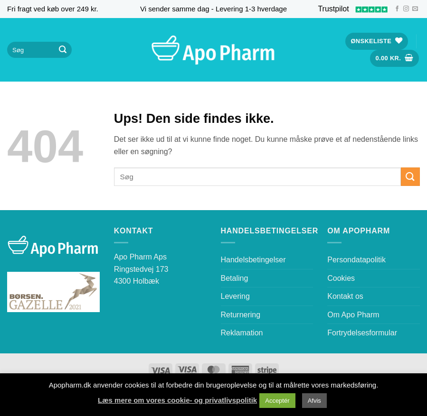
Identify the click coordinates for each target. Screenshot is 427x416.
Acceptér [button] (277, 400)
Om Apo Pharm (353, 315)
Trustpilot (353, 9)
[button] (394, 58)
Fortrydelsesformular (362, 333)
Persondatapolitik (356, 260)
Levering (235, 296)
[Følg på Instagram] (406, 9)
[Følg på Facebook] (397, 9)
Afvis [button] (314, 400)
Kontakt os (345, 296)
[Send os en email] (415, 9)
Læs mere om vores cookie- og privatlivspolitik (177, 400)
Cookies (341, 278)
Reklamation (242, 333)
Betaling (234, 278)
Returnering (241, 315)
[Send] (63, 50)
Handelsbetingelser (253, 260)
